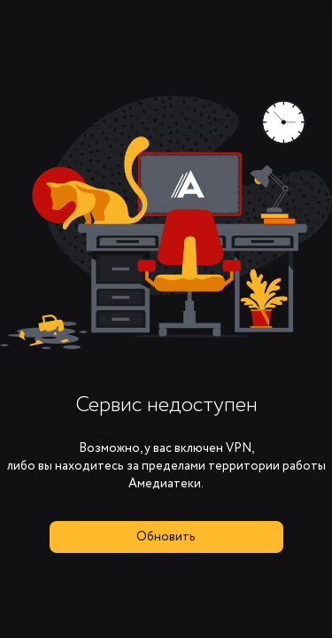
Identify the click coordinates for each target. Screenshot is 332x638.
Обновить (166, 537)
